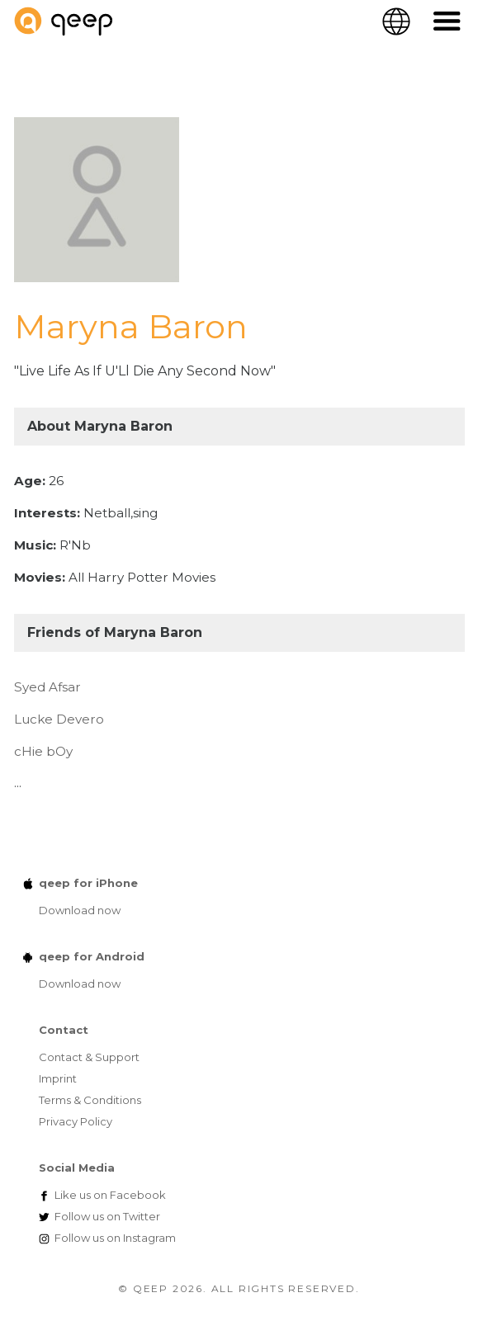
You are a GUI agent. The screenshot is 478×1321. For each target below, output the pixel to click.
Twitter (107, 1216)
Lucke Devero (59, 719)
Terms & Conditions (90, 1099)
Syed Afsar (47, 687)
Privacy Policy (75, 1121)
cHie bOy (43, 751)
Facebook (110, 1194)
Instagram (115, 1237)
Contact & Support (89, 1057)
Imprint (58, 1078)
